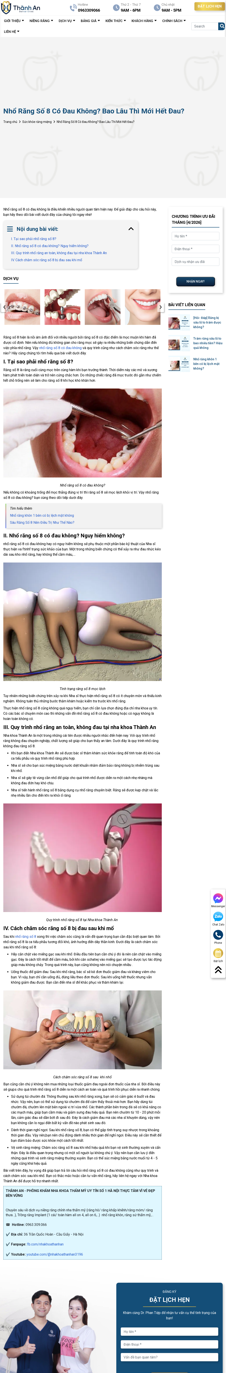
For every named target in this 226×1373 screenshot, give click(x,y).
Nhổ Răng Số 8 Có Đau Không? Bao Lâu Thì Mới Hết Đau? (95, 122)
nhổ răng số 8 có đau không (60, 348)
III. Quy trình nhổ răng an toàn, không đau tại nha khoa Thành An (59, 253)
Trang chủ (10, 122)
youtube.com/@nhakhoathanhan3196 (54, 1254)
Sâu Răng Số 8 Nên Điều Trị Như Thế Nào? (42, 522)
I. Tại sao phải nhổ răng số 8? (33, 239)
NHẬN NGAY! (195, 281)
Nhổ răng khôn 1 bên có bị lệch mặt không (42, 515)
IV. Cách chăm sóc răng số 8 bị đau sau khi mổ (46, 260)
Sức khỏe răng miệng (37, 122)
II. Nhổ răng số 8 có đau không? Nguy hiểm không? (50, 246)
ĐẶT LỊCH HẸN (210, 6)
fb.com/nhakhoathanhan (45, 1244)
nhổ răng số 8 (25, 936)
